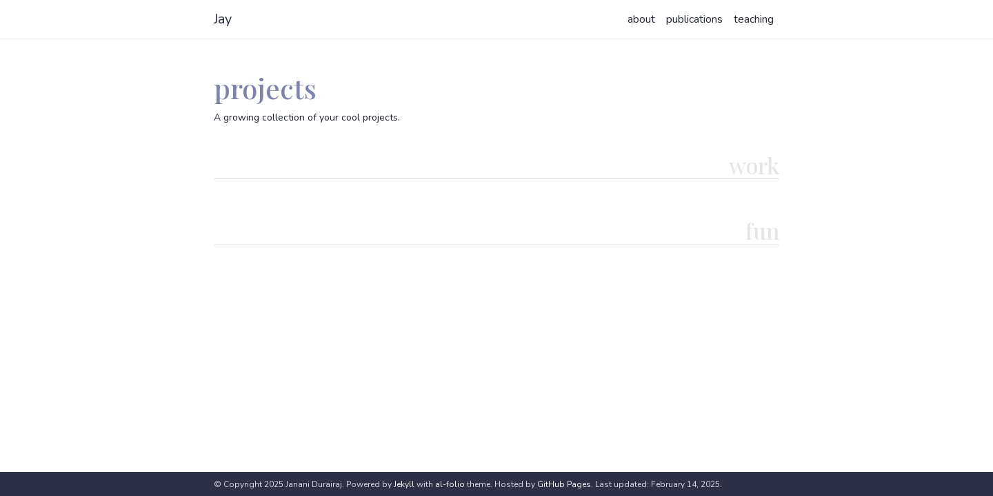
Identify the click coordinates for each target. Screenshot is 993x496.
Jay (223, 19)
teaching (754, 19)
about (641, 19)
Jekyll (404, 484)
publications (694, 19)
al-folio (450, 484)
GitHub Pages (564, 484)
